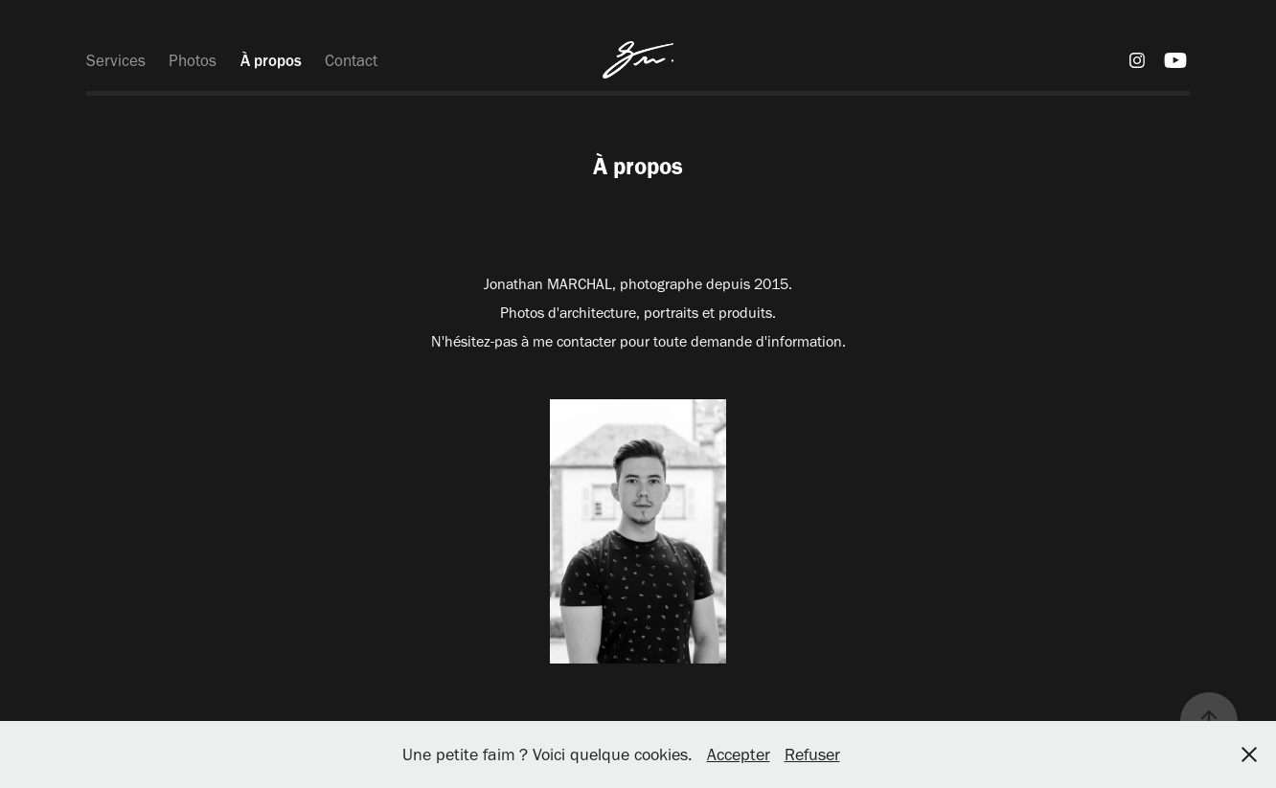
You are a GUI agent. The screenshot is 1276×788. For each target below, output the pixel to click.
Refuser (812, 754)
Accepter (738, 754)
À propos (271, 60)
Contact (351, 60)
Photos (192, 60)
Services (116, 60)
